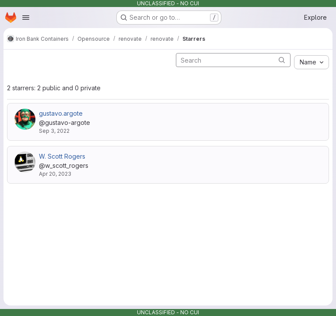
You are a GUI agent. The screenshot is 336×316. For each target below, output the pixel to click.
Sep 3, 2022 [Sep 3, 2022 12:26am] (54, 131)
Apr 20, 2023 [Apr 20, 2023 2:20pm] (55, 173)
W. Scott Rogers (62, 156)
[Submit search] (281, 59)
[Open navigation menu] (26, 18)
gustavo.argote (61, 113)
